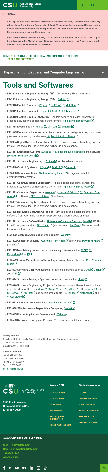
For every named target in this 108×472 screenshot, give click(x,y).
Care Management (89, 399)
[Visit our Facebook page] (4, 468)
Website (46, 151)
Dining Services (87, 404)
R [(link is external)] (29, 254)
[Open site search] (93, 5)
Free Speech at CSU (60, 425)
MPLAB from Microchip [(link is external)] (23, 155)
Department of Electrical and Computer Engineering (46, 56)
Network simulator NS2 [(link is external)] (60, 302)
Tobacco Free (11, 452)
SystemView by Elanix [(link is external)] (53, 173)
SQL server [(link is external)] (14, 292)
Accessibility (10, 457)
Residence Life (86, 416)
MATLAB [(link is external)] (57, 105)
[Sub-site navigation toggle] (54, 72)
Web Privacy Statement (16, 444)
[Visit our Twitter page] (10, 468)
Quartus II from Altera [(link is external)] (54, 240)
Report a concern (89, 410)
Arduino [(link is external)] (63, 99)
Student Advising (88, 422)
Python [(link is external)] (72, 289)
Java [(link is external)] (42, 289)
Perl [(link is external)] (62, 289)
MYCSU (82, 393)
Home (6, 56)
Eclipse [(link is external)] (51, 161)
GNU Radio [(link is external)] (44, 225)
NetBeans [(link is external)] (87, 292)
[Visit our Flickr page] (24, 468)
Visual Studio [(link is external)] (16, 296)
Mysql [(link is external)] (53, 289)
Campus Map (57, 399)
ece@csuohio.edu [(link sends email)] (13, 369)
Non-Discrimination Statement (20, 449)
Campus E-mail (58, 393)
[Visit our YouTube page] (17, 468)
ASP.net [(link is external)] (29, 292)
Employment (57, 410)
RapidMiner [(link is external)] (15, 254)
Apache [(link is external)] (91, 289)
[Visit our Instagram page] (38, 468)
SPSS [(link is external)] (16, 273)
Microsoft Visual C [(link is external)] (70, 192)
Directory (55, 404)
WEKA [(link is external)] (86, 250)
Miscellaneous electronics (70, 151)
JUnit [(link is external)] (88, 269)
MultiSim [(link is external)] (72, 105)
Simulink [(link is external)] (67, 126)
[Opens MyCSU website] (82, 5)
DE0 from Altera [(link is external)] (41, 196)
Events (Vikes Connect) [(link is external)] (57, 417)
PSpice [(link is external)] (44, 105)
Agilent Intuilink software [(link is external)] (78, 120)
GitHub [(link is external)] (99, 269)
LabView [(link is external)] (76, 225)
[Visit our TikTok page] (45, 468)
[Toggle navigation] (103, 5)
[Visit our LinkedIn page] (31, 468)
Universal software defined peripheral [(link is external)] (69, 221)
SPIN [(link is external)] (89, 260)
